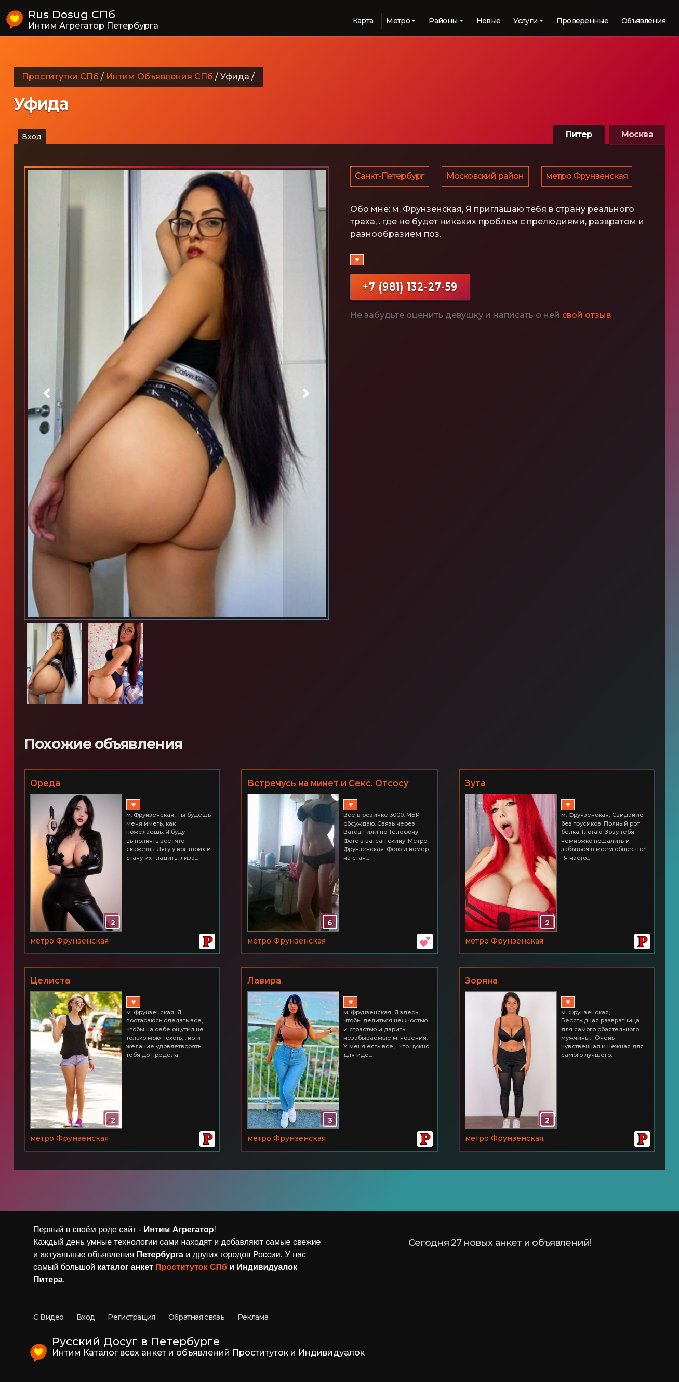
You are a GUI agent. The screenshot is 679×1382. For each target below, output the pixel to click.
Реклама (252, 1317)
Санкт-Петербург (390, 177)
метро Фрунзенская (589, 177)
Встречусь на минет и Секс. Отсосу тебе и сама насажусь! (327, 784)
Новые (488, 20)
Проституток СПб (191, 1267)
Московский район (487, 177)
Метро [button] (398, 20)
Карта (363, 20)
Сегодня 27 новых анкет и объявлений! (500, 1243)
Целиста (50, 981)
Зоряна (481, 981)
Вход (32, 136)
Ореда (45, 783)
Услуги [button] (525, 20)
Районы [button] (443, 20)
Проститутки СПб (60, 77)
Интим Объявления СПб (159, 77)
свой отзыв (586, 318)
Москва (637, 134)
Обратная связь (196, 1317)
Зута (475, 783)
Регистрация (131, 1317)
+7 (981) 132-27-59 (410, 289)
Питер (579, 134)
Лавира (264, 981)
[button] (47, 393)
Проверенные (582, 20)
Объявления (643, 20)
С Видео (48, 1317)
